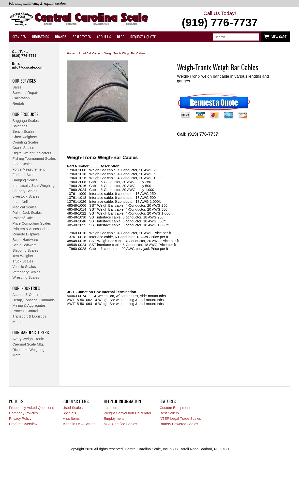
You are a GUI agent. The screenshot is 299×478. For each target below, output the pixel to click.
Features (168, 401)
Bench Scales (23, 131)
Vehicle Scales (24, 267)
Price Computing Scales (31, 223)
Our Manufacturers (30, 332)
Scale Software (24, 245)
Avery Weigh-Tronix (28, 339)
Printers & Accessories (30, 229)
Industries (40, 36)
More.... (18, 355)
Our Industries (26, 288)
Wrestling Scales (25, 277)
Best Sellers (169, 413)
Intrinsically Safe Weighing (33, 186)
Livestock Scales (25, 196)
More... (18, 322)
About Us (104, 36)
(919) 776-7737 (24, 56)
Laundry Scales (24, 191)
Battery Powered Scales (179, 424)
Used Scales (72, 408)
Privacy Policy (20, 418)
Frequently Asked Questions (31, 408)
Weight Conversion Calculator (127, 413)
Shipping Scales (25, 250)
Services (19, 36)
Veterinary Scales (26, 272)
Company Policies (23, 413)
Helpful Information (122, 401)
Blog (120, 36)
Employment (114, 418)
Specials (69, 413)
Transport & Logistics (29, 316)
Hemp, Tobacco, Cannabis (33, 300)
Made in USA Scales (78, 424)
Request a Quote (143, 36)
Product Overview (23, 424)
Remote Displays (26, 234)
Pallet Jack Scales (27, 213)
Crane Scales (23, 148)
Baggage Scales (25, 121)
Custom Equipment (175, 408)
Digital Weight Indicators (31, 153)
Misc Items (71, 418)
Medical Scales (24, 207)
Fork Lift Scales (24, 175)
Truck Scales (22, 261)
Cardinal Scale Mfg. (28, 344)
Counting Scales (25, 142)
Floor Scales (22, 164)
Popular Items (75, 401)
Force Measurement (28, 169)
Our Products (25, 114)
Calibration (21, 98)
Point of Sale (22, 218)
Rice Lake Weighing (28, 350)
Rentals (18, 103)
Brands (61, 36)
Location (110, 408)
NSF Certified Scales (120, 424)
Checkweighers (24, 137)
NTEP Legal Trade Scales (180, 418)
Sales (16, 87)
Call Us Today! (220, 19)
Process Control (25, 311)
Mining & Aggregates (28, 305)
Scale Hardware (25, 240)
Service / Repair (25, 93)
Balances (19, 126)
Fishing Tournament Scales (34, 158)
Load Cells (20, 202)
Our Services (24, 80)
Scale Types (82, 36)
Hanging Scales (25, 180)
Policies (16, 401)
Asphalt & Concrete (27, 295)
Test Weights (22, 256)
